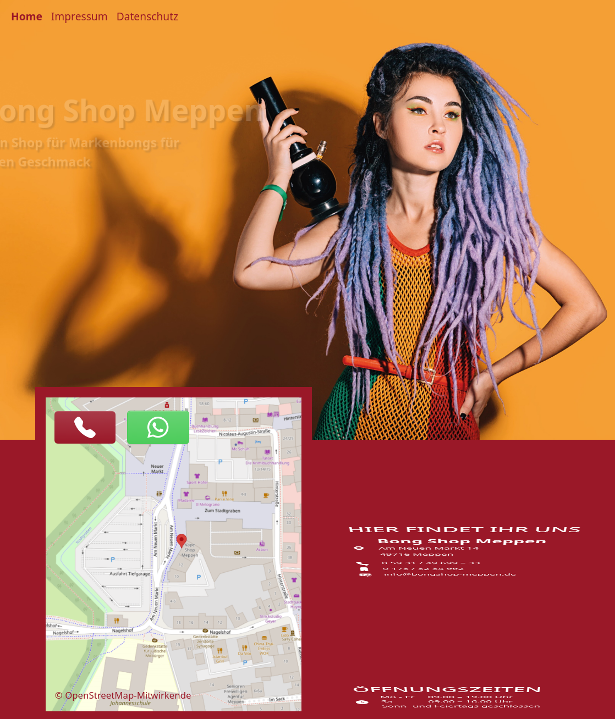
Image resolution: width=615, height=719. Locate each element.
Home (26, 16)
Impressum (79, 16)
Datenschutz (147, 16)
